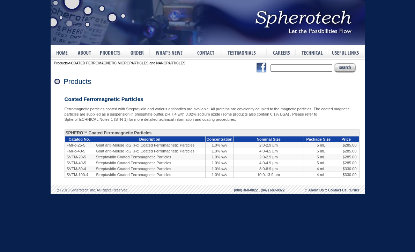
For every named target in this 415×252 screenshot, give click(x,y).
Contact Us (338, 190)
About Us (316, 190)
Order (354, 190)
